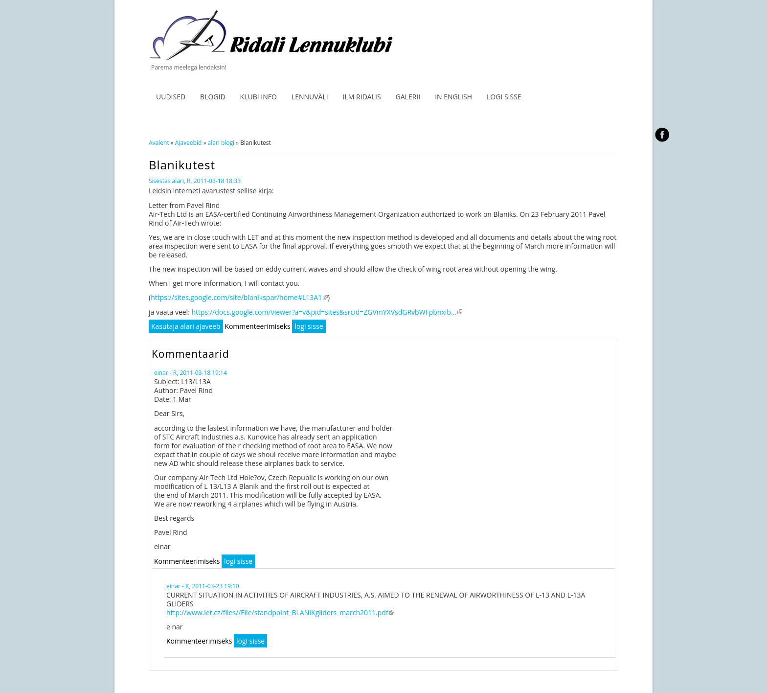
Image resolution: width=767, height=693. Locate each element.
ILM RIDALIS (362, 96)
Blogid (213, 96)
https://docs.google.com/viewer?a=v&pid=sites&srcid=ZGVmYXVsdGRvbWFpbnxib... (326, 312)
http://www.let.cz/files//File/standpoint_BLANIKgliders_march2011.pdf (280, 612)
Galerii (408, 96)
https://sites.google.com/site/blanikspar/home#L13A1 (239, 297)
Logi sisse (504, 96)
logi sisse (308, 326)
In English (453, 96)
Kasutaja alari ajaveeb (186, 326)
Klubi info (258, 96)
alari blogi (221, 143)
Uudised (170, 96)
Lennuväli (310, 96)
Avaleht (159, 143)
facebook (662, 134)
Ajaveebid (188, 143)
